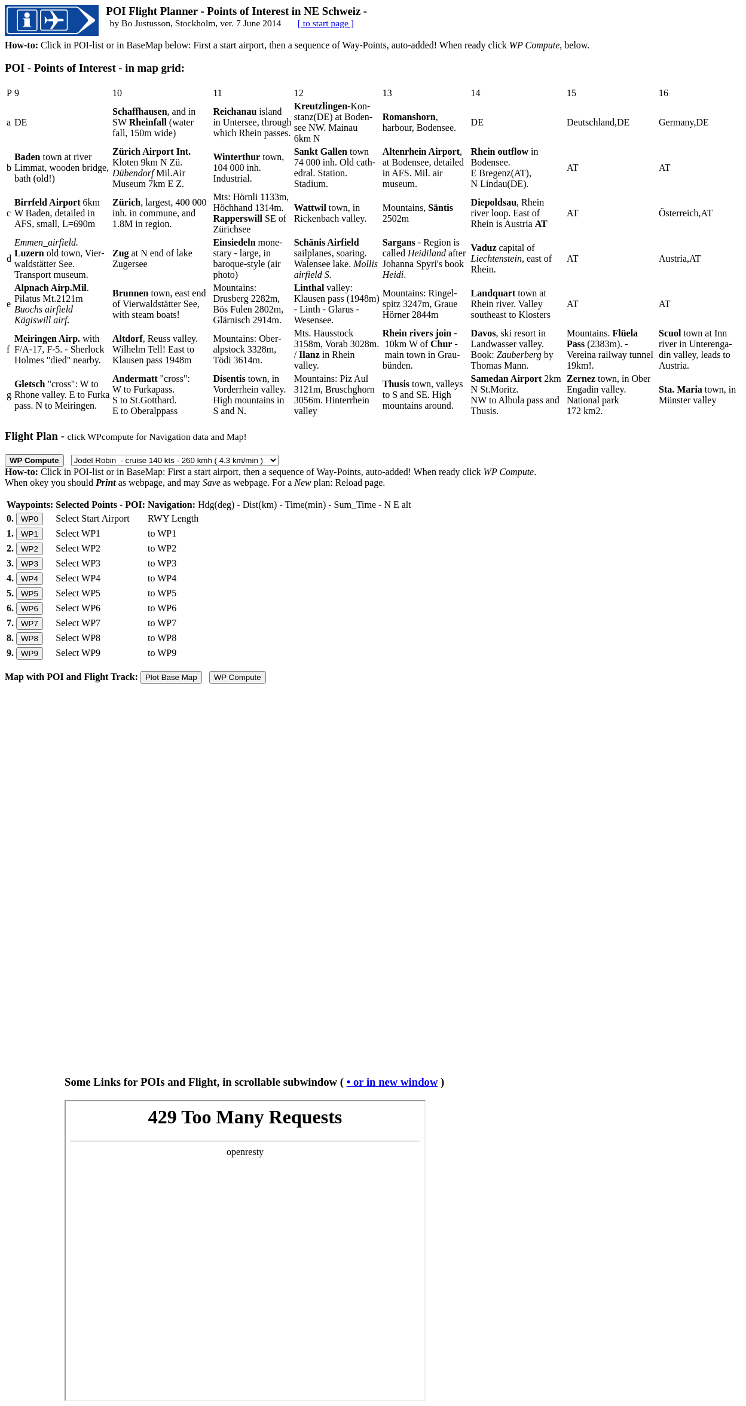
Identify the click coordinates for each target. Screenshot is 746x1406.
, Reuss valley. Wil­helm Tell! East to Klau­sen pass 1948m (155, 349)
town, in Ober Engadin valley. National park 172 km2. (608, 394)
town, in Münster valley (697, 394)
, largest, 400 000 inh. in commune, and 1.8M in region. (159, 213)
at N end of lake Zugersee (152, 258)
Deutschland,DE (598, 122)
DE (20, 122)
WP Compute (237, 677)
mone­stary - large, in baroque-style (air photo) (247, 258)
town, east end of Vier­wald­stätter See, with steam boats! (159, 304)
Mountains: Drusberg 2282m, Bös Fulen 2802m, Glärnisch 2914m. (248, 304)
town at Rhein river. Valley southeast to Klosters (511, 304)
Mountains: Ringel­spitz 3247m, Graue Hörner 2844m (420, 304)
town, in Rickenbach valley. (330, 213)
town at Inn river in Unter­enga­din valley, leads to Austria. (695, 349)
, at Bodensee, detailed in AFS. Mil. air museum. (423, 167)
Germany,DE (684, 122)
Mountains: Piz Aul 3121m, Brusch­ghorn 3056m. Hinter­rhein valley (334, 394)
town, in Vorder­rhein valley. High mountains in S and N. (249, 394)
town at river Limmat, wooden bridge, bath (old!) (61, 167)
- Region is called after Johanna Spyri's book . (424, 258)
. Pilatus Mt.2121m (51, 304)
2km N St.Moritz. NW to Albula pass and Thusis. (516, 394)
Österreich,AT (686, 213)
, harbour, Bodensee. (419, 122)
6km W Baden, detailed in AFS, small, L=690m (57, 213)
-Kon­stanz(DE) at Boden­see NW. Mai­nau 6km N (333, 122)
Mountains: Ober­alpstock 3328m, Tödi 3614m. (247, 349)
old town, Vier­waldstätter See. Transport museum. (59, 258)
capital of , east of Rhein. (511, 258)
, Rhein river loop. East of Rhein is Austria (509, 213)
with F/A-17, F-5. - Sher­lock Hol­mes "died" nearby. (59, 349)
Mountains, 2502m (418, 213)
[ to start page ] (326, 23)
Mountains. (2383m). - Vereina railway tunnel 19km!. (610, 349)
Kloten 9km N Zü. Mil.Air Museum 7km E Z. (151, 167)
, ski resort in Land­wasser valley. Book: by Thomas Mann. (512, 349)
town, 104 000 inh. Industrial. (248, 167)
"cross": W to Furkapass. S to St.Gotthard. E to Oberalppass (151, 394)
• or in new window (392, 1082)
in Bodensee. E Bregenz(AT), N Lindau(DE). (505, 167)
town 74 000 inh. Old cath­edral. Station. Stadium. (334, 167)
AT (573, 168)
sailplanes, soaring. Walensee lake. (336, 258)
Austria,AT (680, 258)
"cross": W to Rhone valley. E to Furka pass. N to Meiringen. (61, 395)
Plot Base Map (171, 677)
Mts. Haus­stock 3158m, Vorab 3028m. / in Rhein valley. (337, 349)
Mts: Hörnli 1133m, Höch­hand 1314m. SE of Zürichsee (251, 213)
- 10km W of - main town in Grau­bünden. (421, 349)
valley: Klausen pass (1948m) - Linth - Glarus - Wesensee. (337, 304)
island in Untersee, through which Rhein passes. (252, 122)
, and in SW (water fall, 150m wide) (153, 122)
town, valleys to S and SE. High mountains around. (423, 395)
